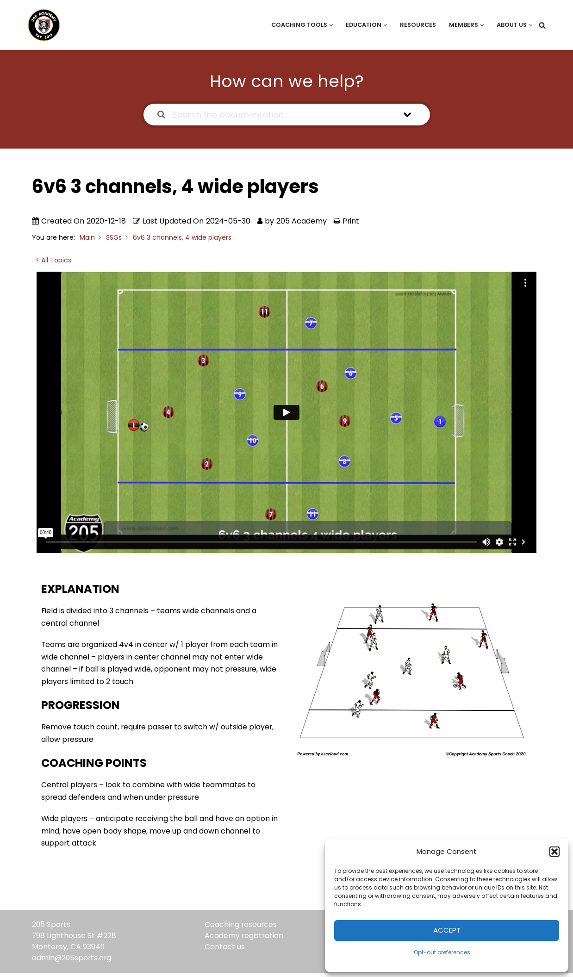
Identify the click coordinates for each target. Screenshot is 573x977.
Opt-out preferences (442, 952)
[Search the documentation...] (275, 114)
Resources (416, 25)
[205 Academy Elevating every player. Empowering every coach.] (42, 25)
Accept (447, 930)
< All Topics (53, 260)
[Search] (542, 25)
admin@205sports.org (72, 962)
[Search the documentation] (161, 114)
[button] (554, 851)
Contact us (225, 951)
